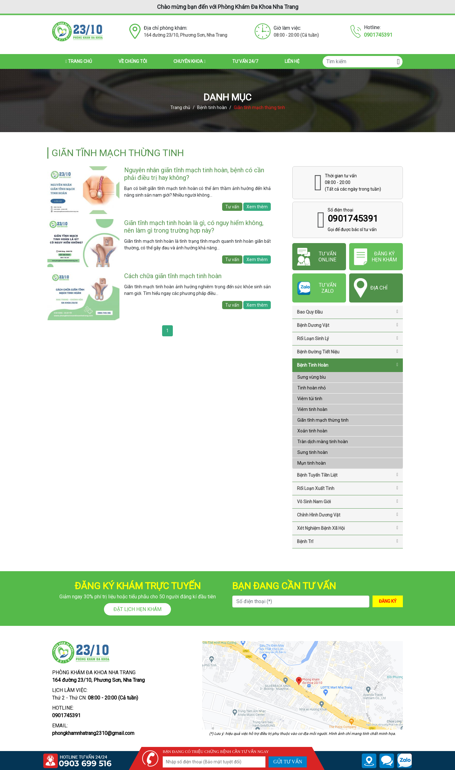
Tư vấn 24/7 (245, 61)
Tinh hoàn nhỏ (311, 387)
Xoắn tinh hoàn (312, 430)
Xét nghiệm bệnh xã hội (347, 528)
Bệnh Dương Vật (347, 325)
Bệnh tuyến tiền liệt (347, 475)
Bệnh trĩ (347, 541)
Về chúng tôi (132, 61)
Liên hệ (292, 61)
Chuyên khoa (189, 61)
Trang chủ (78, 61)
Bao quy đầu (347, 312)
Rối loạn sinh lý (347, 338)
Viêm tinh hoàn (312, 409)
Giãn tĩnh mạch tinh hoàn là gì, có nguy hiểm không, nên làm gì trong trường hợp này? (194, 226)
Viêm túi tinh (309, 398)
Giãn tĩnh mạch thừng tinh (323, 420)
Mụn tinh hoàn (311, 463)
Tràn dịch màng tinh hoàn (322, 441)
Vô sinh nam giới (347, 501)
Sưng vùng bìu (311, 377)
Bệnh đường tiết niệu (347, 351)
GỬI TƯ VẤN (287, 761)
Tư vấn (232, 206)
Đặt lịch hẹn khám (137, 609)
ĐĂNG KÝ (388, 601)
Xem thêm (257, 206)
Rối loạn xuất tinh (347, 488)
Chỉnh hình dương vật (347, 514)
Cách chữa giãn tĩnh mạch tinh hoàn (172, 276)
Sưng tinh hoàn (312, 452)
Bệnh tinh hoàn (212, 107)
